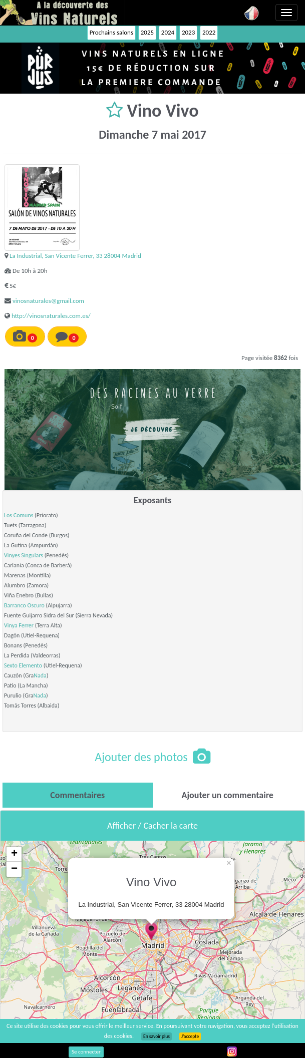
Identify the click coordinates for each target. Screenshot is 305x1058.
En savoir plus (156, 1036)
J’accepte (190, 1036)
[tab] (78, 795)
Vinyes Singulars (23, 555)
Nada (40, 675)
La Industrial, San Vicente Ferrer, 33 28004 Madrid (75, 255)
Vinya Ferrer (19, 625)
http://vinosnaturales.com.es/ (51, 315)
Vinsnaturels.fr (62, 12)
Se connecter (86, 1051)
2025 (147, 32)
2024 (167, 32)
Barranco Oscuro (24, 605)
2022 (208, 32)
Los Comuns (18, 515)
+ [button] (14, 854)
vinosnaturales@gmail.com (48, 300)
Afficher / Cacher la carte (152, 825)
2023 (188, 32)
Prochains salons (111, 32)
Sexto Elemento (23, 665)
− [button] (14, 869)
